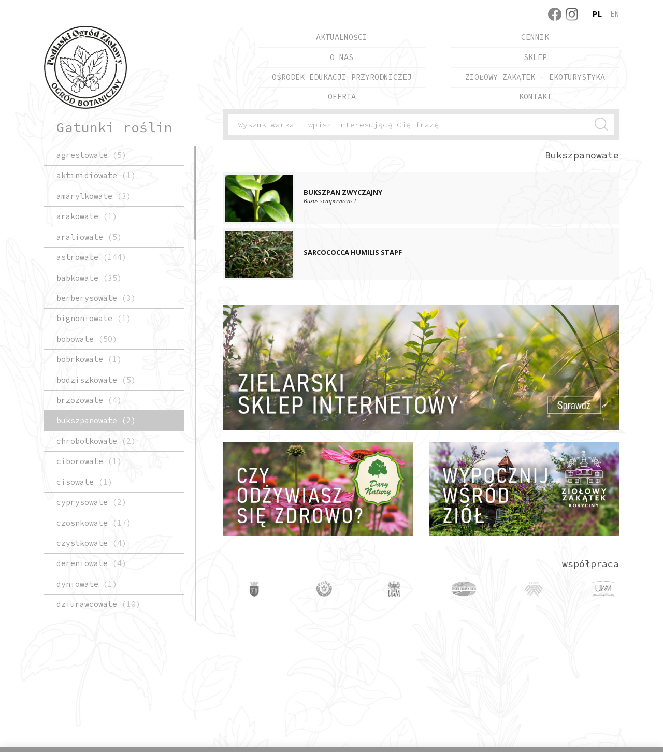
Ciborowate (89, 461)
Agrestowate (91, 155)
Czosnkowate (93, 523)
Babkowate (89, 278)
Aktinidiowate (96, 175)
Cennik (535, 37)
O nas (341, 57)
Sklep (535, 57)
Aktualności (341, 37)
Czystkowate (91, 543)
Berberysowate (96, 298)
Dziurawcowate (98, 604)
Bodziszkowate (96, 380)
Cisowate (84, 482)
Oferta (342, 97)
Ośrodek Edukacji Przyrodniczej (342, 77)
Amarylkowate (93, 196)
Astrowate (91, 257)
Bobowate (86, 339)
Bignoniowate (93, 318)
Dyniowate (86, 584)
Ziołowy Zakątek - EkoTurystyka (535, 77)
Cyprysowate (91, 502)
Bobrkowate (89, 359)
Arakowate (86, 216)
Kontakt (535, 97)
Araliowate (89, 237)
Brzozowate (89, 400)
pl (597, 14)
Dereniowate (91, 563)
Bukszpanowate (96, 420)
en (614, 14)
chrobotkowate (96, 441)
